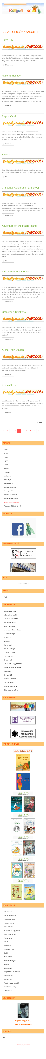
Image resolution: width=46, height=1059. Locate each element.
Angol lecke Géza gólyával (12, 630)
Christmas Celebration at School (20, 187)
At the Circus (9, 385)
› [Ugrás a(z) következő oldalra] (38, 430)
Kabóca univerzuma (10, 686)
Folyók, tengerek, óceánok (12, 667)
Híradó (6, 453)
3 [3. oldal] (19, 430)
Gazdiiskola (7, 671)
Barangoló (7, 641)
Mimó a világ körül (10, 934)
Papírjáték (7, 472)
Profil (5, 597)
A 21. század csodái (10, 615)
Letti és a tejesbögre (10, 915)
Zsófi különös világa (10, 987)
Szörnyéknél (8, 968)
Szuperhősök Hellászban (12, 972)
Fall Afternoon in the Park (16, 271)
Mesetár (6, 468)
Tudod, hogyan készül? (11, 983)
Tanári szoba (8, 979)
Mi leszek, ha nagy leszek (12, 931)
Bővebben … (8, 65)
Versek (6, 457)
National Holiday (11, 75)
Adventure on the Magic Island (19, 225)
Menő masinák (8, 927)
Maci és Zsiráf (8, 483)
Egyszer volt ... (8, 660)
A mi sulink (7, 476)
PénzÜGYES (8, 957)
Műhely (6, 942)
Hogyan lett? (8, 675)
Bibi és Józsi (8, 645)
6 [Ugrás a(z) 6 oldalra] (30, 430)
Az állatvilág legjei (9, 634)
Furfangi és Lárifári (10, 491)
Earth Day (7, 39)
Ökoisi (6, 953)
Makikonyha (8, 480)
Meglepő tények (9, 923)
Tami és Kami (8, 976)
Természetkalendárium (11, 498)
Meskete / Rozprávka (11, 495)
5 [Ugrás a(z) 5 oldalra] (26, 430)
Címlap (6, 450)
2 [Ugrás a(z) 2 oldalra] (15, 430)
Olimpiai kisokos (9, 949)
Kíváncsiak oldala (9, 919)
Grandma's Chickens (14, 312)
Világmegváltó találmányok (12, 506)
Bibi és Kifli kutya (9, 649)
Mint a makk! (8, 938)
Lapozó (6, 461)
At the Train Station (13, 349)
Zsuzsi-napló (8, 990)
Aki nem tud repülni (10, 622)
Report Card (9, 116)
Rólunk (18, 1045)
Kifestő (6, 465)
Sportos (6, 964)
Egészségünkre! (9, 656)
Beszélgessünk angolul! (11, 502)
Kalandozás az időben (11, 690)
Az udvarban (8, 637)
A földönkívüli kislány (10, 611)
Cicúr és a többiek (9, 652)
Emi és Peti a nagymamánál (13, 664)
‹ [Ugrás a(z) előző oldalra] (7, 430)
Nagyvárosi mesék (10, 487)
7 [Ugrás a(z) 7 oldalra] (34, 430)
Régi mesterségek (10, 961)
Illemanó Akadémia (10, 679)
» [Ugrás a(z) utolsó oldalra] (42, 430)
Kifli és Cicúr (8, 912)
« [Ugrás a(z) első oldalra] (3, 430)
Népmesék (7, 945)
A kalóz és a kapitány (11, 619)
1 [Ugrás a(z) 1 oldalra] (11, 430)
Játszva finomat (9, 682)
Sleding (6, 154)
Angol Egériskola (9, 626)
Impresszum (26, 1045)
